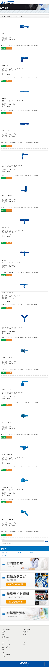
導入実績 (3, 636)
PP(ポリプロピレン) (6, 644)
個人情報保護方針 (5, 637)
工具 (16, 555)
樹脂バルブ (32, 552)
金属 (24, 644)
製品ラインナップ (5, 632)
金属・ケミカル (5, 649)
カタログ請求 (25, 631)
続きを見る (9, 48)
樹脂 (24, 642)
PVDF (3, 642)
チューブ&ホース (4, 555)
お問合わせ (25, 634)
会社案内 (3, 634)
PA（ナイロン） (5, 646)
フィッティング (4, 552)
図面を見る (3, 48)
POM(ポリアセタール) (6, 647)
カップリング (18, 552)
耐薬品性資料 (25, 632)
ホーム (3, 631)
